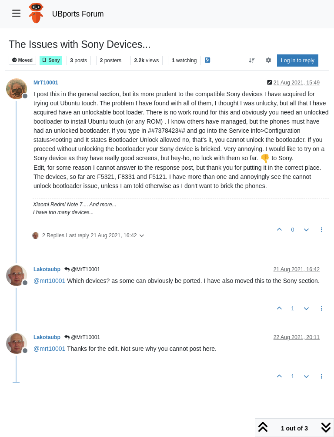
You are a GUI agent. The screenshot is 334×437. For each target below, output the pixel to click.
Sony (51, 60)
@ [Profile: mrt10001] (49, 280)
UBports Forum (78, 14)
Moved (22, 60)
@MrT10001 (82, 269)
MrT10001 (45, 83)
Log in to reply (297, 60)
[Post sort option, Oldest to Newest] (252, 60)
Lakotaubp (46, 269)
